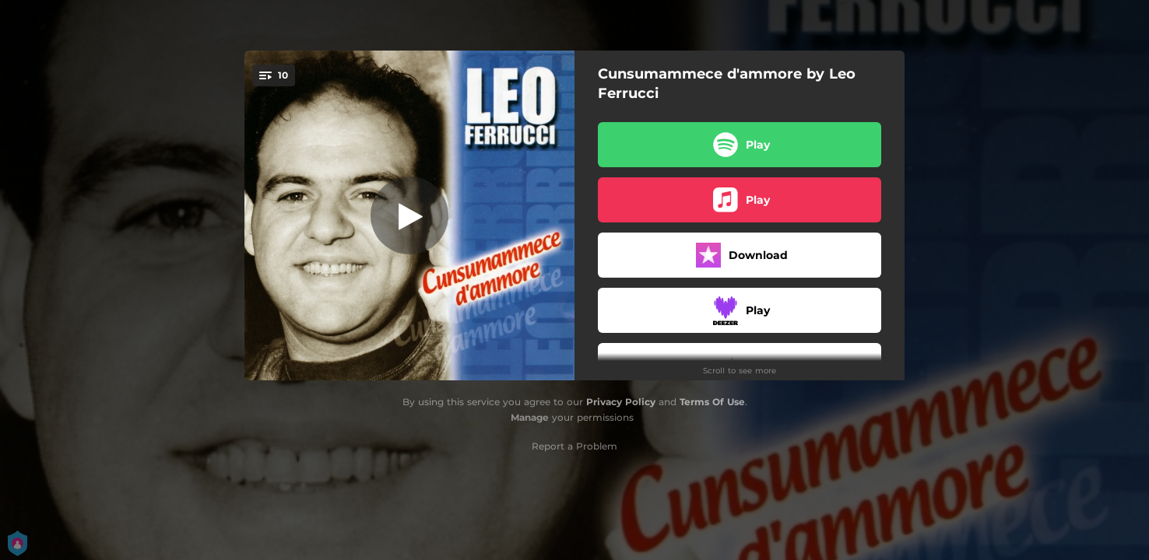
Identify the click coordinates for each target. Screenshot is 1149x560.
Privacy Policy (620, 402)
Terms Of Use (712, 402)
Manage (530, 417)
